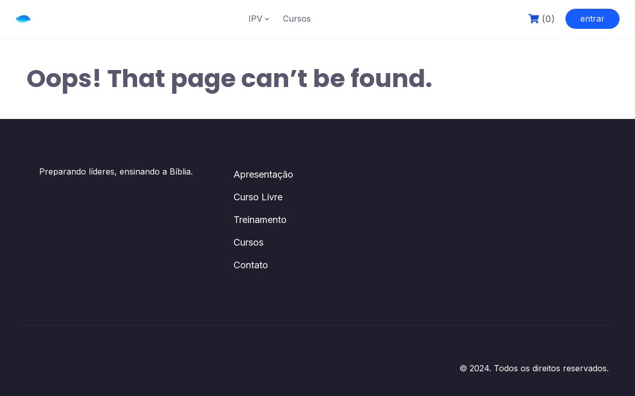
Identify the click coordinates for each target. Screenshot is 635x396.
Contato (250, 265)
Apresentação (263, 174)
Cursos (297, 18)
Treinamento (260, 219)
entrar (592, 18)
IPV (255, 18)
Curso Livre (257, 197)
